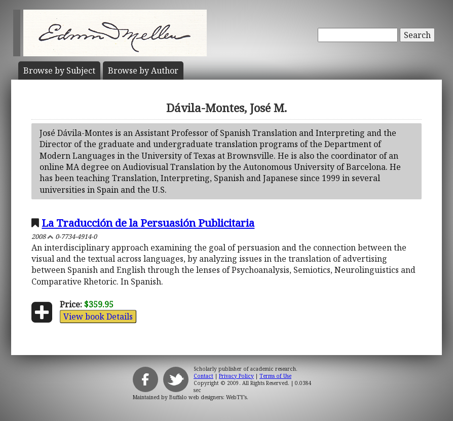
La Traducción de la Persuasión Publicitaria (148, 223)
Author (143, 70)
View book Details (98, 316)
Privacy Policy (236, 375)
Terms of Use (275, 375)
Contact (203, 375)
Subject (59, 70)
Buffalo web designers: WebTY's (208, 397)
